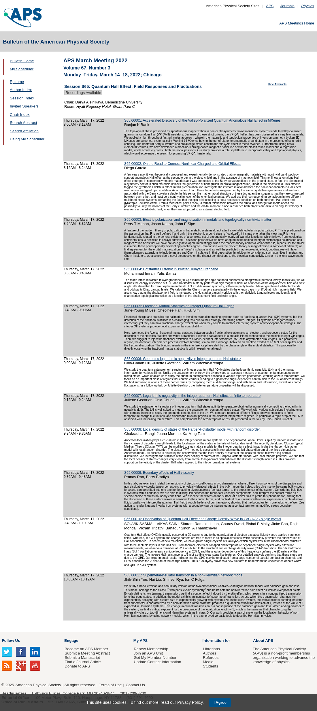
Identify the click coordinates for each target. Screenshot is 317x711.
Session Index (22, 98)
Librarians (211, 649)
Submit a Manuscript (82, 657)
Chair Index (20, 114)
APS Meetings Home (296, 23)
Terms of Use (110, 685)
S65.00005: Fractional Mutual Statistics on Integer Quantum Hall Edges (179, 306)
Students (210, 666)
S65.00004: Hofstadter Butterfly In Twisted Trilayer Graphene (171, 269)
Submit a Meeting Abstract (87, 653)
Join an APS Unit (148, 653)
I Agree (220, 702)
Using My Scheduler (27, 139)
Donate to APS (77, 666)
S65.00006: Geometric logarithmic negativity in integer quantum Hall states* (182, 359)
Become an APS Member (86, 649)
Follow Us (11, 640)
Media (208, 662)
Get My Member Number (155, 657)
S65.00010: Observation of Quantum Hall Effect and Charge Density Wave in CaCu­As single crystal (202, 519)
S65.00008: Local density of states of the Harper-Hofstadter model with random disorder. (192, 429)
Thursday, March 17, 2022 (84, 120)
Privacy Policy (190, 702)
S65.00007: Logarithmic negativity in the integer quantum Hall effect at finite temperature (192, 396)
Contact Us (135, 685)
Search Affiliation (24, 131)
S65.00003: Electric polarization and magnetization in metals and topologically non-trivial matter (197, 220)
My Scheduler (21, 69)
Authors (209, 653)
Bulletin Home (22, 61)
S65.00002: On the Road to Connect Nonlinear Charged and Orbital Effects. (182, 164)
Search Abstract (23, 122)
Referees (211, 657)
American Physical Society (38, 685)
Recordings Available (83, 92)
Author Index (21, 90)
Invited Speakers (24, 106)
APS (269, 6)
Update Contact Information (157, 662)
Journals (287, 6)
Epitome (17, 82)
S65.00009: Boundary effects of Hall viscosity (159, 473)
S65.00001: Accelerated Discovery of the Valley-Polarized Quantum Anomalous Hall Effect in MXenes (202, 120)
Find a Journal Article (83, 662)
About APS (263, 640)
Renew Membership (151, 649)
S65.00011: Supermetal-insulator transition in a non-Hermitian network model (183, 575)
